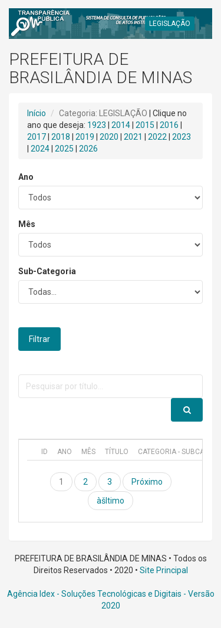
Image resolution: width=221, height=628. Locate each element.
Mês (26, 224)
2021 (133, 137)
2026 (88, 148)
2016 (169, 125)
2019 (84, 137)
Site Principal (164, 570)
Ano (26, 177)
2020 (109, 137)
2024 (40, 148)
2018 (60, 137)
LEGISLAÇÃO (169, 23)
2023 (181, 137)
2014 (120, 125)
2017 (36, 137)
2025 (64, 148)
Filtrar (39, 339)
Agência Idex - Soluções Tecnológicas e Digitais (94, 594)
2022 (157, 137)
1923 (96, 125)
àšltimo (110, 500)
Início (36, 113)
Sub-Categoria (47, 271)
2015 (145, 125)
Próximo (147, 481)
